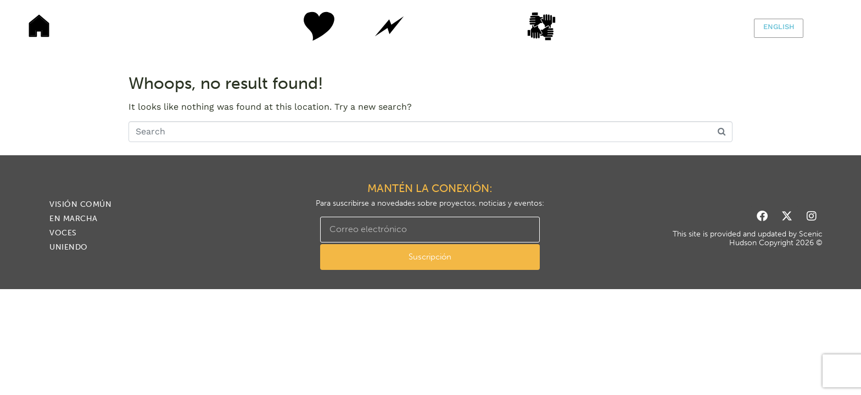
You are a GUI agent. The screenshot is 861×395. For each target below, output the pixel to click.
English (779, 26)
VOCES (471, 26)
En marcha (389, 26)
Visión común (307, 26)
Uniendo (554, 26)
